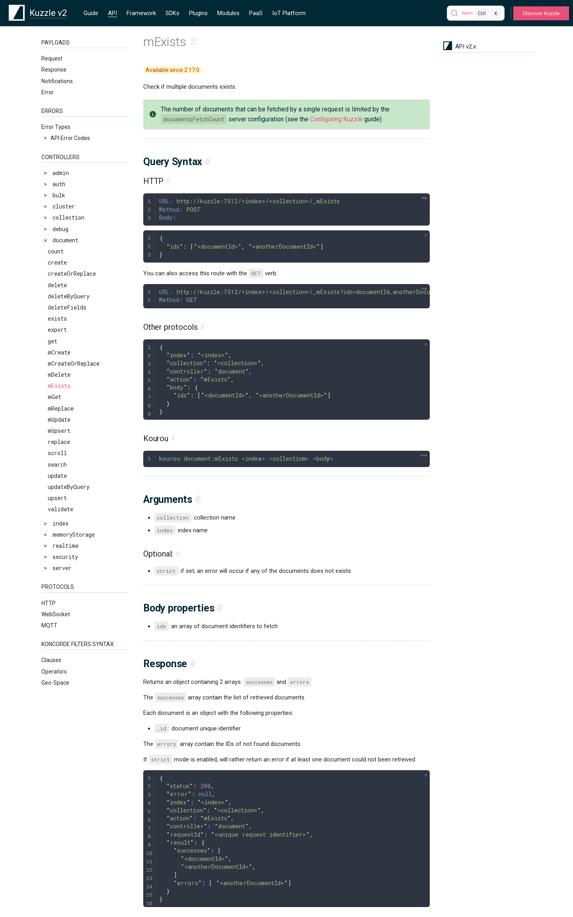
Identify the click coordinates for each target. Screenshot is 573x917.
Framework (141, 13)
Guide (91, 13)
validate (60, 509)
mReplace (61, 408)
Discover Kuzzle (540, 13)
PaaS (256, 13)
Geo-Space (55, 682)
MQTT (49, 625)
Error (47, 92)
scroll (57, 453)
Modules (228, 13)
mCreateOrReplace (73, 363)
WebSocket (55, 614)
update (57, 475)
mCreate (59, 352)
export (57, 329)
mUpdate (59, 419)
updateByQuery (69, 487)
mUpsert (59, 430)
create (57, 262)
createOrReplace (72, 273)
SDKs (172, 13)
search (57, 464)
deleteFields (67, 307)
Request (51, 58)
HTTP (48, 603)
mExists (59, 385)
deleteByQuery (69, 296)
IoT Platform (289, 13)
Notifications (57, 81)
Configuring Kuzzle (336, 119)
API (112, 13)
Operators (54, 671)
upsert (57, 498)
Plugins (198, 13)
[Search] (476, 13)
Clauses (51, 660)
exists (57, 318)
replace (59, 442)
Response (53, 69)
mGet (54, 397)
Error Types (55, 127)
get (52, 341)
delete (57, 285)
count (56, 251)
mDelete (59, 374)
